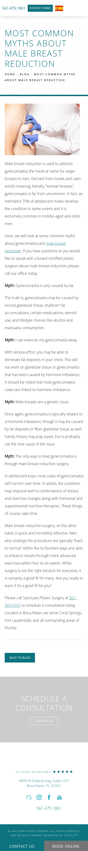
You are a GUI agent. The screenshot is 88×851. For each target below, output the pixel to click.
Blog (25, 74)
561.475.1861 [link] (13, 8)
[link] (44, 772)
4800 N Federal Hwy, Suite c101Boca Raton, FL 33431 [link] (44, 783)
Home (10, 74)
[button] (28, 797)
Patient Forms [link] (40, 8)
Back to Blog (19, 657)
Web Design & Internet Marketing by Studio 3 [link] (44, 835)
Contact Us (44, 721)
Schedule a (44, 703)
